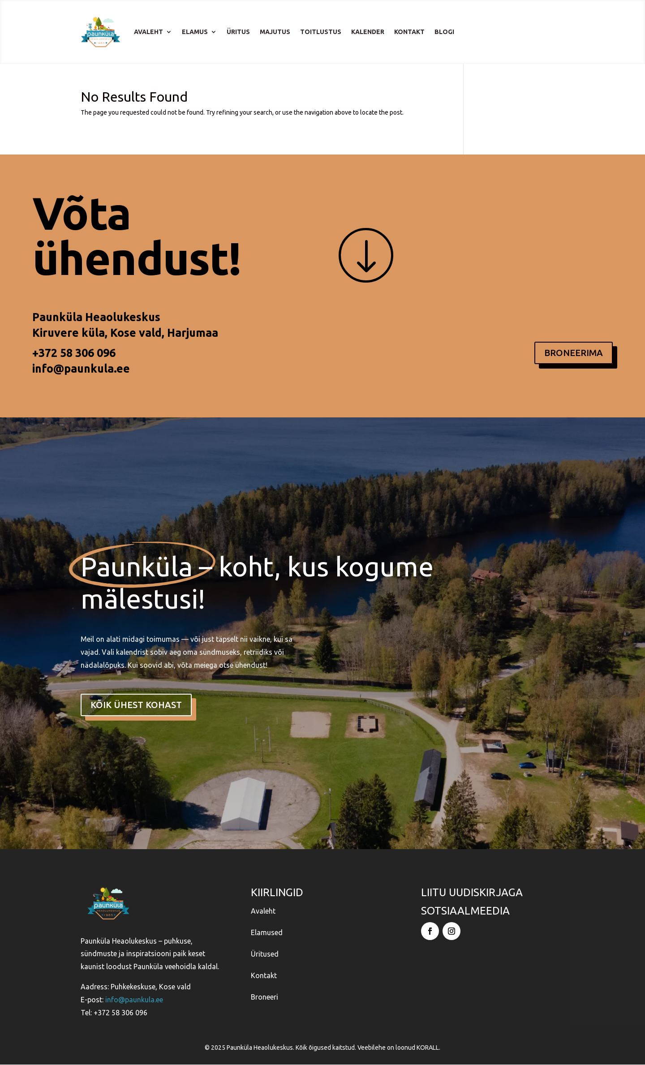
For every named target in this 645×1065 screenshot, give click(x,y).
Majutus (275, 31)
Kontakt (409, 31)
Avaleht (148, 31)
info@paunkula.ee (81, 368)
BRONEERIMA (573, 353)
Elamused (267, 933)
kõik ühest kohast (136, 705)
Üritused (265, 954)
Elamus (195, 31)
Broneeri (264, 997)
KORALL (428, 1048)
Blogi (444, 31)
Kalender (367, 31)
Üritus (238, 31)
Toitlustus (320, 31)
